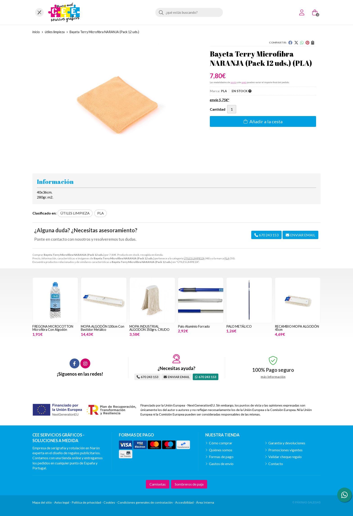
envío (233, 82)
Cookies (109, 502)
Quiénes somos (220, 450)
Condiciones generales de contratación (145, 502)
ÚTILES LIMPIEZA (194, 258)
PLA (226, 258)
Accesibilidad (184, 502)
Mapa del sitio (42, 502)
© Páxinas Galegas (306, 502)
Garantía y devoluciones (286, 443)
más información (273, 377)
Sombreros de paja (189, 484)
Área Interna (205, 502)
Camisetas (157, 484)
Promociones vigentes (285, 450)
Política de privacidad (86, 502)
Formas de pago (221, 456)
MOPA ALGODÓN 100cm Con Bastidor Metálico (102, 327)
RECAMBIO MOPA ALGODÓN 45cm (297, 327)
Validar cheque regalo (285, 456)
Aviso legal (61, 502)
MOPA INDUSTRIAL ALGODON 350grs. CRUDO (149, 327)
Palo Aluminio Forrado (194, 326)
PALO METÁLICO (239, 326)
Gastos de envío (221, 463)
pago (243, 82)
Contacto (275, 463)
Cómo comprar (220, 443)
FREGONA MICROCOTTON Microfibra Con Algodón (52, 327)
